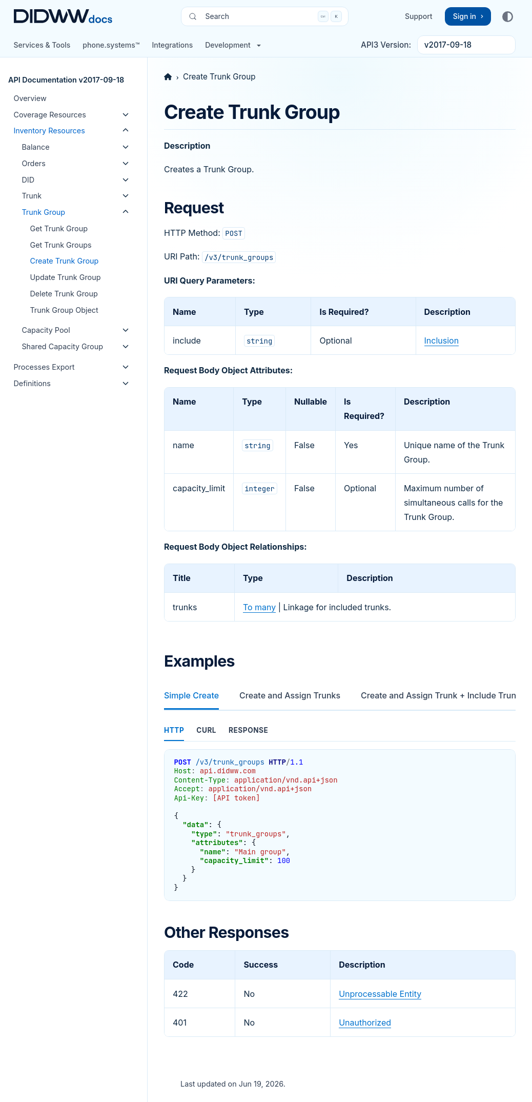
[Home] (168, 77)
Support (419, 16)
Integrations (172, 45)
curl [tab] (206, 730)
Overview (29, 98)
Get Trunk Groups (60, 245)
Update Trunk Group (65, 277)
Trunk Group (43, 212)
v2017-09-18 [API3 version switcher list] (448, 45)
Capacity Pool (46, 330)
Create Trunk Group (64, 260)
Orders (33, 163)
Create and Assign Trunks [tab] (289, 695)
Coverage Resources (49, 114)
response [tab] (248, 730)
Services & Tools (41, 45)
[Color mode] (507, 16)
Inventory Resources (49, 130)
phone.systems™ (111, 45)
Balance (35, 147)
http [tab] (174, 730)
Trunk (32, 195)
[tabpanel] (340, 811)
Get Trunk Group (59, 228)
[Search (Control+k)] (264, 16)
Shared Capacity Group (62, 346)
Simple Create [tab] (191, 695)
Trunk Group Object (64, 310)
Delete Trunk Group (63, 293)
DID (28, 179)
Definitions (32, 383)
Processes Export (43, 367)
